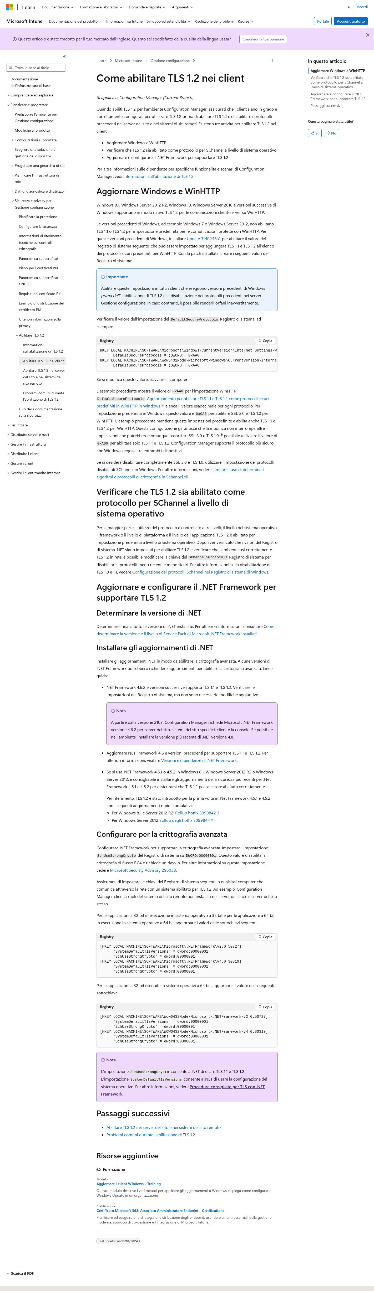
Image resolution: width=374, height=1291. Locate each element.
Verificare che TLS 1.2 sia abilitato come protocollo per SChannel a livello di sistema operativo (337, 82)
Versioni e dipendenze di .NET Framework (199, 760)
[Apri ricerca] (349, 7)
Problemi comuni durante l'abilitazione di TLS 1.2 (151, 1134)
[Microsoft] (9, 7)
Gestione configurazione (170, 60)
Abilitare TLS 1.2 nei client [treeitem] (43, 360)
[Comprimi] (64, 56)
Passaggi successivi (326, 105)
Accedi (362, 6)
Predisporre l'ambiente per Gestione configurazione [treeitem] (36, 117)
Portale (323, 21)
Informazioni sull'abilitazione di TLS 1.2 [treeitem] (43, 348)
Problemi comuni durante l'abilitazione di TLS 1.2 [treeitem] (43, 396)
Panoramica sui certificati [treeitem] (39, 258)
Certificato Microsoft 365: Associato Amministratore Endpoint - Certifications (160, 1210)
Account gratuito (351, 21)
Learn (102, 60)
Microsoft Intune (128, 60)
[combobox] (36, 68)
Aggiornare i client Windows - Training (129, 1183)
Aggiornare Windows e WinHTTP (338, 70)
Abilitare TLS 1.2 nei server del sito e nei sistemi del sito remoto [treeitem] (44, 377)
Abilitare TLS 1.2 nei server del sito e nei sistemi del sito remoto (164, 1127)
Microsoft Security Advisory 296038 (143, 870)
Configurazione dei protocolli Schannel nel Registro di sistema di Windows (200, 572)
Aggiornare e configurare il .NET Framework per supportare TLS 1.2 (338, 96)
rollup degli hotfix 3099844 (185, 820)
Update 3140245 (202, 238)
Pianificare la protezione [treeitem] (38, 216)
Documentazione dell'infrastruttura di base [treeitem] (30, 82)
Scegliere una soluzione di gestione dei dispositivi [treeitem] (35, 152)
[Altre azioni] (272, 60)
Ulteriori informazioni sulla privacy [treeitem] (40, 322)
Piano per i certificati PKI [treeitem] (38, 267)
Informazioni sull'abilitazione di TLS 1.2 (158, 176)
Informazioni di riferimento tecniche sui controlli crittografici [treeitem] (40, 242)
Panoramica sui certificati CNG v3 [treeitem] (39, 281)
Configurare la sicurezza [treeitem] (38, 226)
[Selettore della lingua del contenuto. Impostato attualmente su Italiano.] (17, 1282)
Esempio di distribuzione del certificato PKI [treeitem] (41, 306)
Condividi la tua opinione (263, 39)
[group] (187, 358)
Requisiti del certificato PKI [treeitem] (40, 293)
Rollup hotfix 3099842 (195, 812)
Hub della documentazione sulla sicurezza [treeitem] (40, 412)
